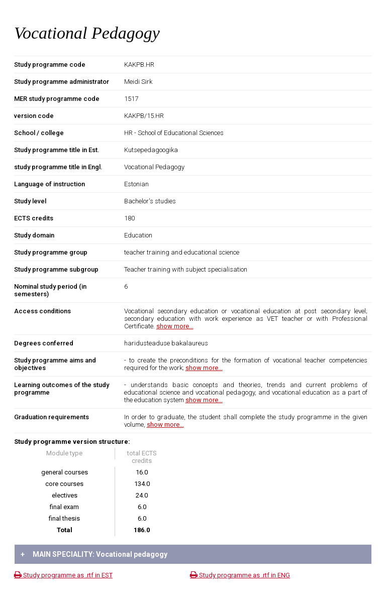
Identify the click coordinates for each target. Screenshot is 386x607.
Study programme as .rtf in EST (63, 575)
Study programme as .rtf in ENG (240, 575)
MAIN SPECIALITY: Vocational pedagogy (94, 554)
